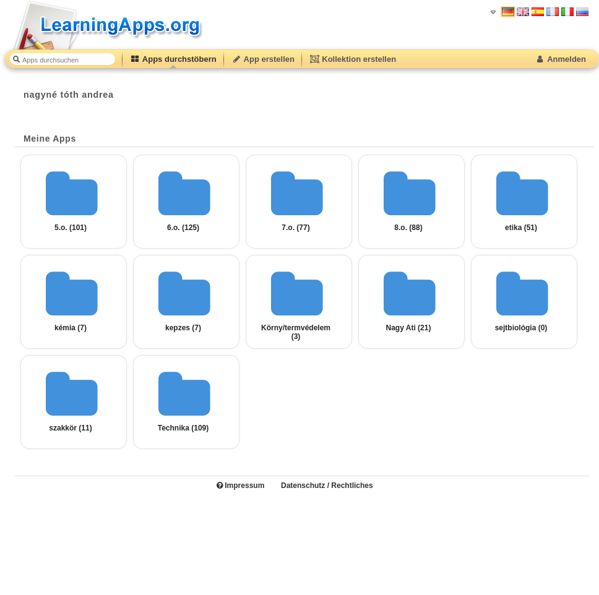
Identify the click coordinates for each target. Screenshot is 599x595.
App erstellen (263, 59)
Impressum (240, 485)
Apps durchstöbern (173, 59)
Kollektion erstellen (352, 59)
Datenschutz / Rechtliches (327, 485)
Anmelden (560, 59)
